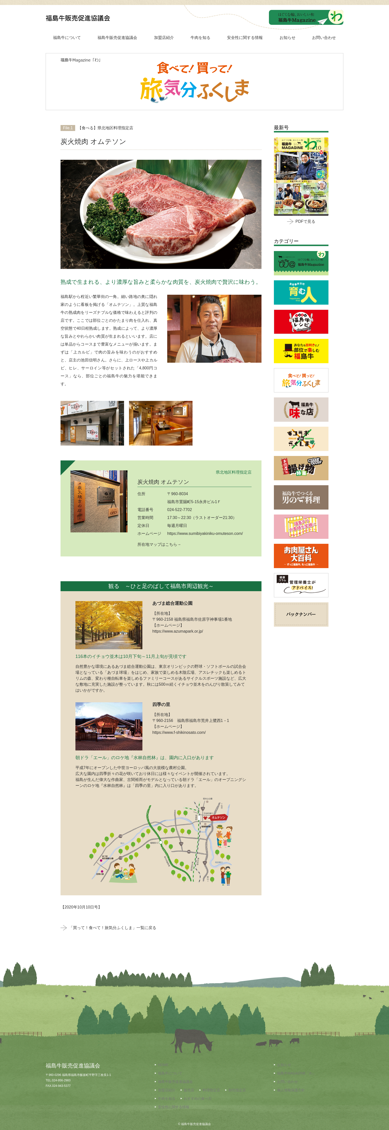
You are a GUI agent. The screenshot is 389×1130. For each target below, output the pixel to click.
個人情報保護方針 (291, 1090)
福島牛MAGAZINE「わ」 (296, 1073)
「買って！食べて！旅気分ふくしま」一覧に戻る (108, 928)
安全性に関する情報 (245, 37)
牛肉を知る (200, 37)
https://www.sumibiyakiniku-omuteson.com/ (205, 533)
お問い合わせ (324, 37)
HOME (163, 1065)
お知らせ (287, 37)
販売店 (189, 1090)
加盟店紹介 (164, 37)
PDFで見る (301, 221)
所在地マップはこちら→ (159, 544)
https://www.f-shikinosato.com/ (179, 732)
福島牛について (67, 37)
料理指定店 (211, 1090)
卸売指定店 (237, 1090)
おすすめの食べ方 (198, 1098)
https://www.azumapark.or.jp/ (177, 631)
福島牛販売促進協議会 (117, 37)
